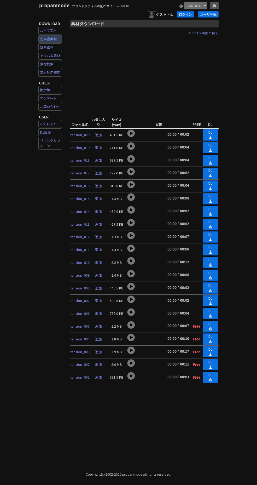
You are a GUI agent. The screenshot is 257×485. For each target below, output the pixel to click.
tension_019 (80, 147)
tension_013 (80, 224)
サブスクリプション (50, 143)
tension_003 (80, 351)
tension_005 (80, 326)
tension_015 (80, 198)
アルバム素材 (50, 55)
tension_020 (80, 134)
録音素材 (47, 47)
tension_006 (80, 313)
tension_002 (80, 364)
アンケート (48, 98)
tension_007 (80, 300)
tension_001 (80, 377)
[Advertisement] (144, 74)
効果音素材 (48, 38)
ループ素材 (48, 30)
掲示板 (45, 89)
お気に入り (48, 123)
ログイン (185, 14)
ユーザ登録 (208, 14)
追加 (98, 134)
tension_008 (80, 288)
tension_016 (80, 185)
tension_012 (80, 236)
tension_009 (80, 275)
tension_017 (80, 172)
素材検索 (47, 63)
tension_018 (80, 160)
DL (210, 134)
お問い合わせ (50, 106)
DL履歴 (45, 132)
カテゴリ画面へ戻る (203, 32)
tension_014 (80, 211)
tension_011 (80, 249)
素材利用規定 (50, 72)
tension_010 (80, 262)
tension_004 (80, 338)
